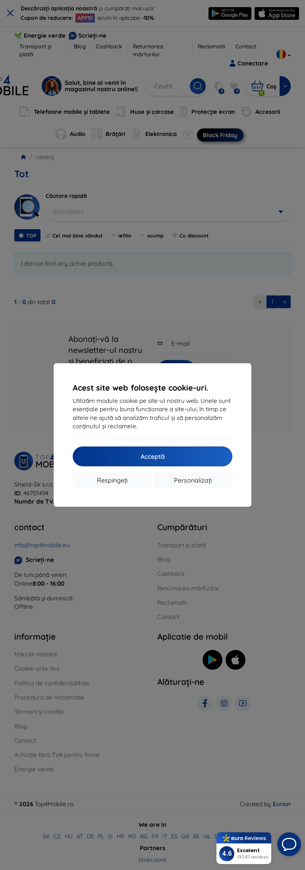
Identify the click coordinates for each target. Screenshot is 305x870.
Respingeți (112, 480)
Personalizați (193, 480)
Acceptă (153, 456)
